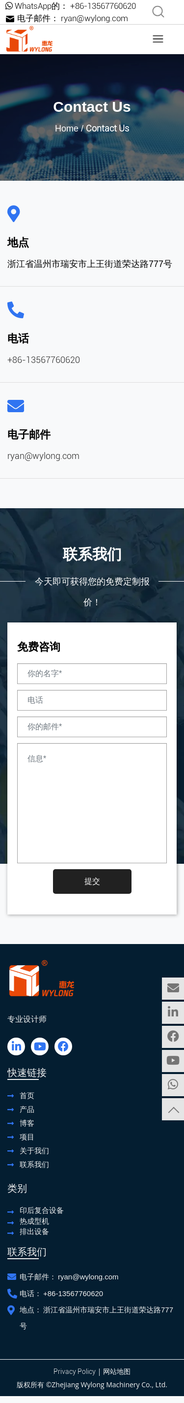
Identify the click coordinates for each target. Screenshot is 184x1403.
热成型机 (34, 1221)
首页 (27, 1095)
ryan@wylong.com (94, 18)
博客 (27, 1123)
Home (67, 128)
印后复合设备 (42, 1210)
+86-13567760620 (103, 6)
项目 (27, 1137)
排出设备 (34, 1231)
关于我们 (34, 1150)
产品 (27, 1109)
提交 (92, 881)
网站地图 (117, 1371)
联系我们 (34, 1164)
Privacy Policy (74, 1371)
